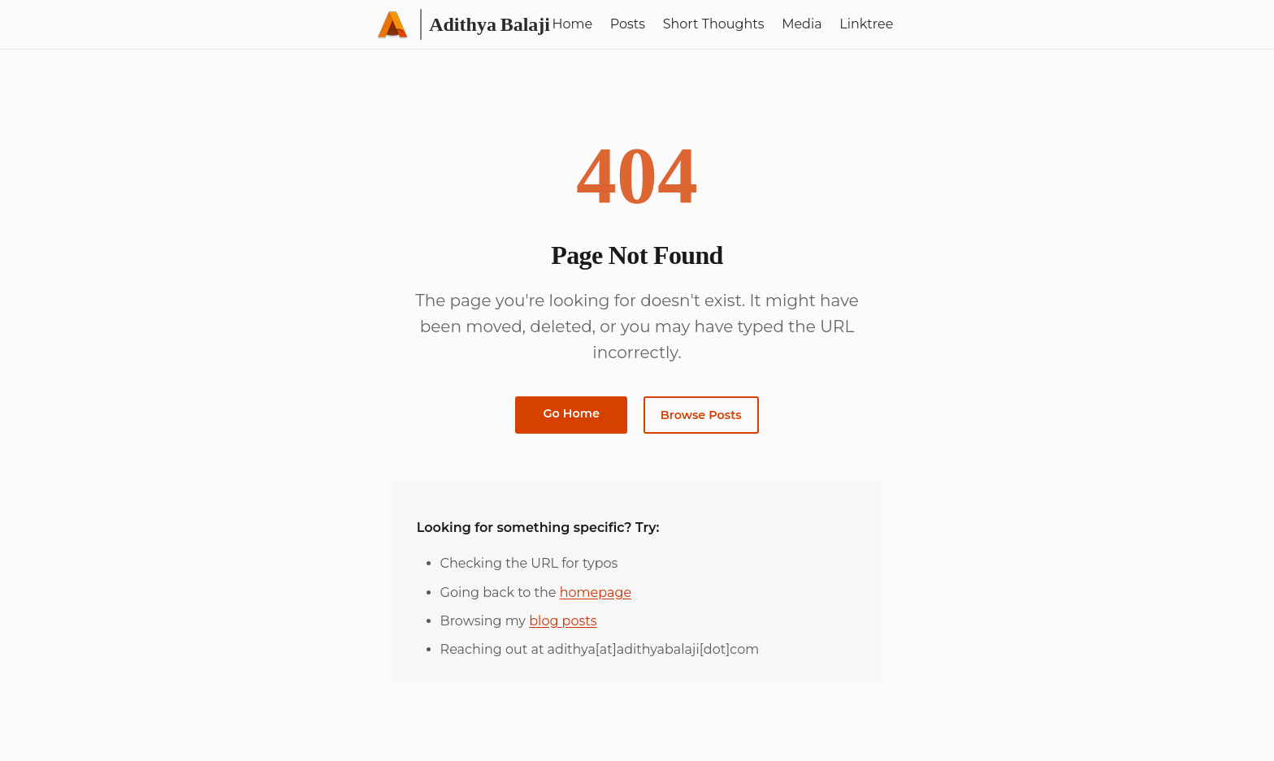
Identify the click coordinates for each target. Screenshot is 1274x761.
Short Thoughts (714, 24)
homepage (595, 592)
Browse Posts (701, 415)
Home (572, 24)
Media (802, 24)
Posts (627, 24)
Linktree (866, 24)
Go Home (572, 413)
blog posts (562, 621)
